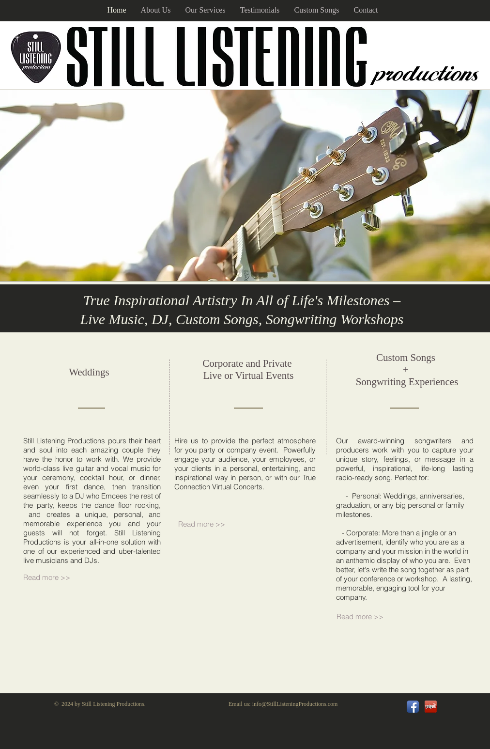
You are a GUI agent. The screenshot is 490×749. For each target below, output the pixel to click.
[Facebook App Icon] (413, 707)
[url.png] (431, 707)
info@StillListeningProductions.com (295, 704)
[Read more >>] (206, 524)
